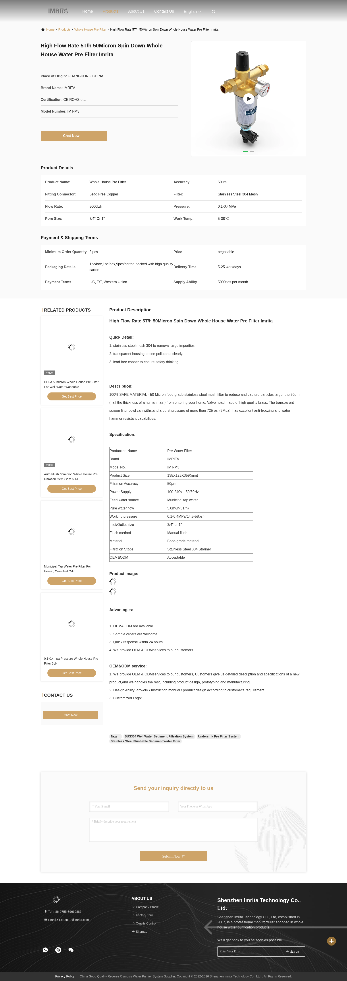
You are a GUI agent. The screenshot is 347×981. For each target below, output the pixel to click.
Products (110, 11)
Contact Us (164, 11)
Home (87, 11)
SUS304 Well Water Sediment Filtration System (159, 736)
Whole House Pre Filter (90, 29)
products (64, 29)
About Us (136, 11)
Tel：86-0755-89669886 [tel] (62, 911)
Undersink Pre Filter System (218, 736)
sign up (292, 951)
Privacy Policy (64, 976)
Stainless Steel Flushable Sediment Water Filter (145, 741)
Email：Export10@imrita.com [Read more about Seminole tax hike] (66, 920)
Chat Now (74, 135)
